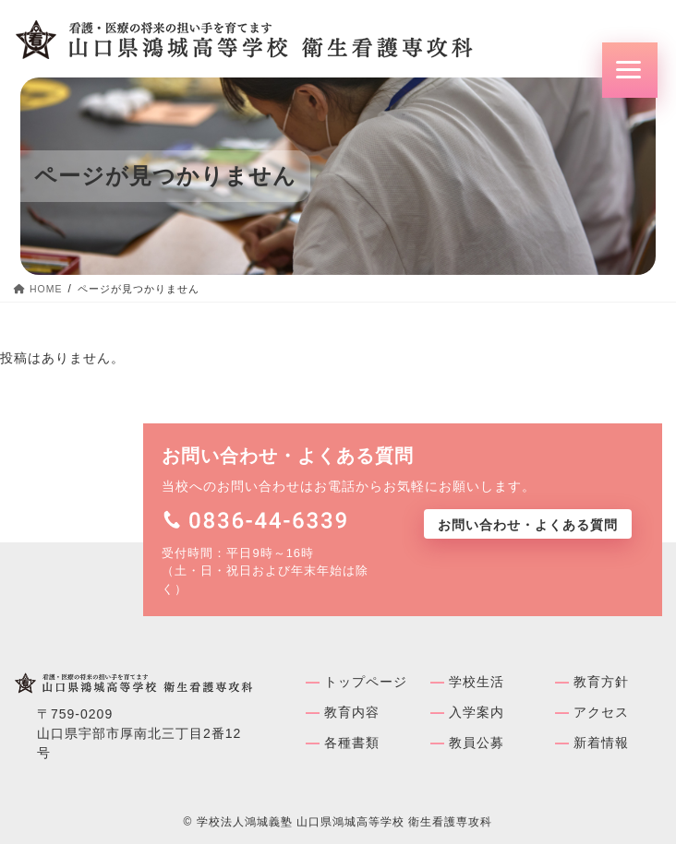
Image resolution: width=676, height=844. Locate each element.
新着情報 (601, 742)
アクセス (601, 712)
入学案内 (476, 712)
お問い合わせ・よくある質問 (528, 524)
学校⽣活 (476, 681)
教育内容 (352, 712)
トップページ (365, 681)
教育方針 (601, 681)
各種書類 (352, 742)
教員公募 (476, 742)
